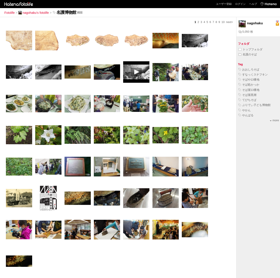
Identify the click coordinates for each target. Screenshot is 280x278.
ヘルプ (253, 3)
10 (223, 22)
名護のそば (247, 54)
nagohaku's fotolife (33, 12)
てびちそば (247, 100)
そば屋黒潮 (247, 95)
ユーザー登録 (224, 3)
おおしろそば (248, 69)
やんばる (246, 115)
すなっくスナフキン (253, 74)
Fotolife (9, 12)
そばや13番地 (248, 79)
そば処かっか (248, 84)
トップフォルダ (250, 49)
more (274, 120)
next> (229, 22)
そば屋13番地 (248, 89)
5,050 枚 (246, 31)
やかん (244, 110)
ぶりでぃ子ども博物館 (254, 105)
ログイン (240, 3)
